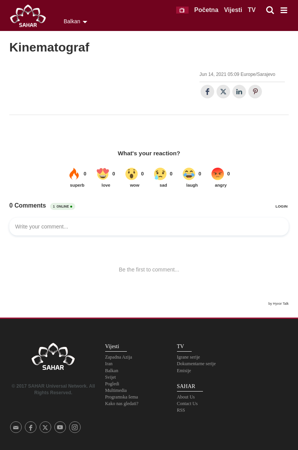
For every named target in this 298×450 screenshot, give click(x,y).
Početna (206, 10)
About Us (186, 397)
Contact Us (187, 403)
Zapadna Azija (118, 357)
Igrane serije (188, 357)
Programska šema (121, 397)
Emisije (184, 370)
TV (252, 10)
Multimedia (116, 390)
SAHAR (30, 17)
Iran (109, 363)
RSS (181, 410)
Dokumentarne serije (196, 363)
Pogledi (112, 383)
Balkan (111, 370)
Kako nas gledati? (122, 403)
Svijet (110, 377)
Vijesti (233, 10)
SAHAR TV (53, 358)
